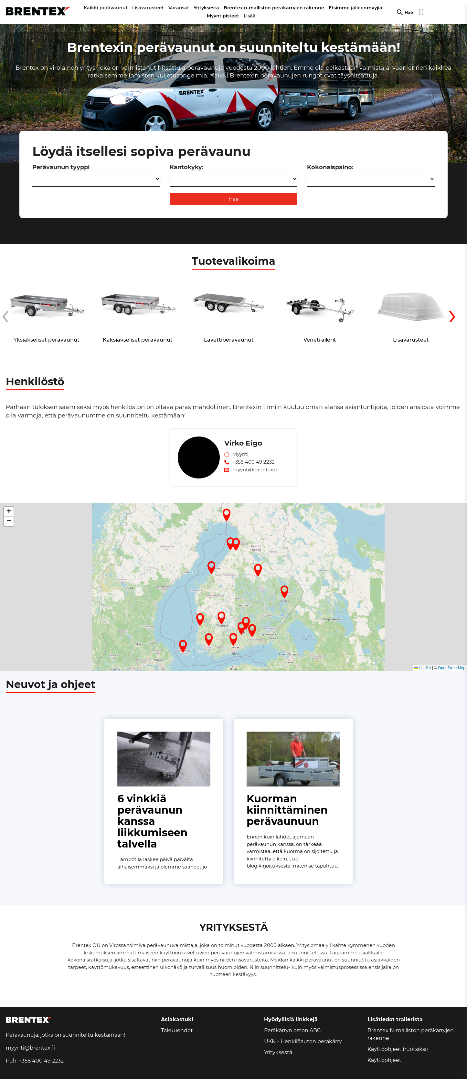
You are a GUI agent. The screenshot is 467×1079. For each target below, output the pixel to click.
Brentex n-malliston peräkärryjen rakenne (274, 8)
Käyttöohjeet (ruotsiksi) (397, 1049)
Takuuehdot (177, 1030)
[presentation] (17, 319)
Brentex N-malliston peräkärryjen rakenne (410, 1034)
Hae (409, 12)
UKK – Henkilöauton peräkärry (303, 1041)
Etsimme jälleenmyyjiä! (356, 8)
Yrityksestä (206, 8)
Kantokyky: (187, 167)
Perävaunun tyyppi (61, 167)
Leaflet (422, 668)
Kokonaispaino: (330, 167)
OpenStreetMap (451, 668)
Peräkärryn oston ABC (292, 1030)
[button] (209, 639)
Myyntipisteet (223, 16)
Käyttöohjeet (384, 1060)
